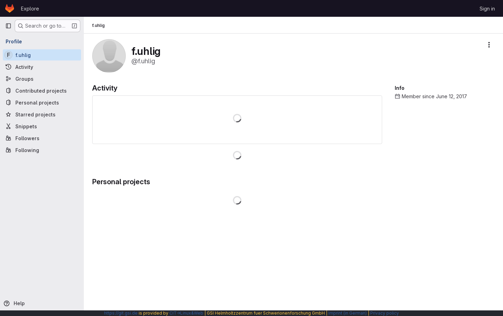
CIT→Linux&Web (186, 313)
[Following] (42, 150)
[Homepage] (9, 8)
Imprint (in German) (347, 313)
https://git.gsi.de (121, 313)
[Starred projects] (42, 114)
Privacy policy (384, 313)
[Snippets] (42, 126)
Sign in (487, 9)
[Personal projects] (42, 102)
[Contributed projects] (42, 90)
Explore (30, 9)
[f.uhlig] (42, 54)
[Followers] (42, 138)
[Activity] (42, 66)
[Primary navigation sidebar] (8, 25)
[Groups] (42, 78)
